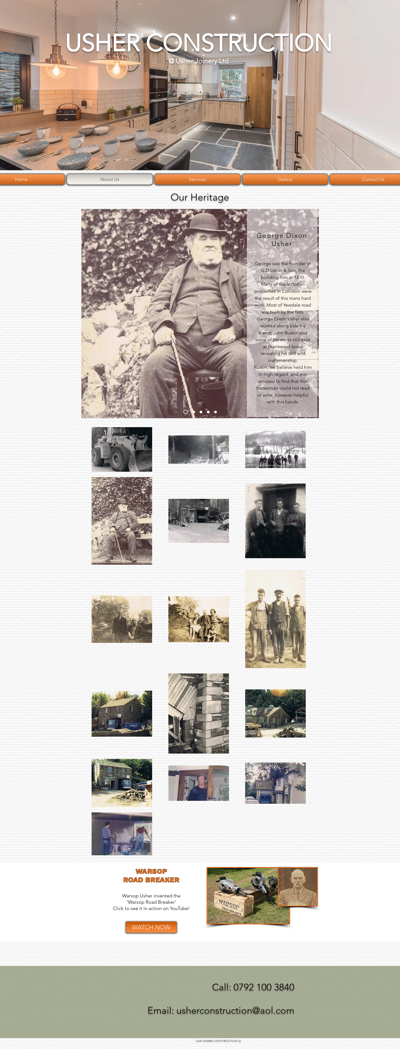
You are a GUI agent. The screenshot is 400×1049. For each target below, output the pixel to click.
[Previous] (86, 314)
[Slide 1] (185, 412)
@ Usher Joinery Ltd (198, 61)
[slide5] (215, 412)
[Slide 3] (201, 412)
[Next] (313, 314)
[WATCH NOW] (151, 927)
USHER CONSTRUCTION (198, 43)
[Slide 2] (193, 412)
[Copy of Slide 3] (208, 412)
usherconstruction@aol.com (235, 1010)
